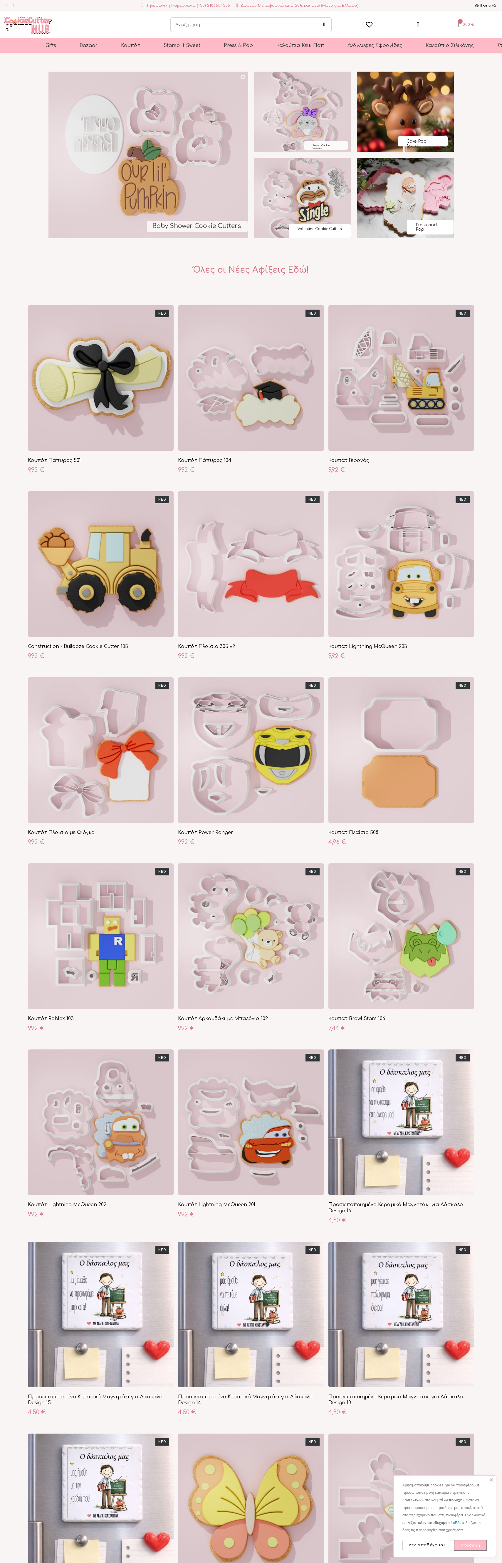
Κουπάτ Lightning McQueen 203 (367, 646)
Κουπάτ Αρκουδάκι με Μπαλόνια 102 (223, 1018)
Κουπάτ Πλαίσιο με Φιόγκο (61, 832)
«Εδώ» (458, 1523)
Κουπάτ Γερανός (348, 460)
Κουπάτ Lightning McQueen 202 (67, 1204)
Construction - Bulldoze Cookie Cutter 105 (78, 646)
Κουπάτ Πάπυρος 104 (204, 460)
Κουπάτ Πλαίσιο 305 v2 (206, 646)
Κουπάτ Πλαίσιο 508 (353, 832)
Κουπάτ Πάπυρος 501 (54, 460)
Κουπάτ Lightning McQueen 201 (216, 1204)
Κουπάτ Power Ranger (205, 832)
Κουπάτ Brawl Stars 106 (356, 1018)
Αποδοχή (470, 1545)
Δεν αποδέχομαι (427, 1545)
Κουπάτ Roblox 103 (51, 1018)
